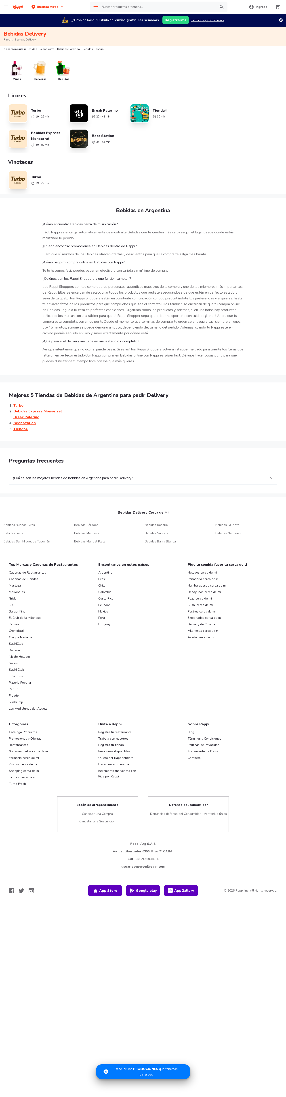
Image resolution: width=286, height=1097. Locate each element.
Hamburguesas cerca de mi (207, 585)
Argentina (105, 572)
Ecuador (104, 605)
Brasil (102, 579)
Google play (143, 890)
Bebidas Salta (13, 533)
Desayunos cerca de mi (204, 592)
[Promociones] (143, 1071)
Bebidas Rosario (156, 525)
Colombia (104, 592)
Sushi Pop (16, 702)
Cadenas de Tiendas (23, 579)
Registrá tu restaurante (115, 732)
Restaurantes (18, 745)
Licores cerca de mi (22, 777)
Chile (101, 585)
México (103, 611)
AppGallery (181, 890)
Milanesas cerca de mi (203, 631)
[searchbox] (157, 7)
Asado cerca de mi (201, 637)
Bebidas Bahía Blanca (160, 541)
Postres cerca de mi (202, 611)
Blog (191, 732)
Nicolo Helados (20, 657)
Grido (13, 598)
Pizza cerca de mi (200, 598)
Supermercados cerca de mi (28, 751)
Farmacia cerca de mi (24, 758)
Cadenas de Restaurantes (27, 572)
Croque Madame (20, 637)
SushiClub (16, 644)
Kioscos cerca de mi (23, 764)
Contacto (194, 758)
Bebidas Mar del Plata (89, 541)
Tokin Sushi (17, 676)
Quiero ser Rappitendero (115, 758)
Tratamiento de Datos (203, 751)
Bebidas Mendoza (86, 533)
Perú (101, 618)
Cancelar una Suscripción (97, 821)
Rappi (7, 39)
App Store (105, 890)
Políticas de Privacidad (203, 745)
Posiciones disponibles (114, 751)
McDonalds (17, 592)
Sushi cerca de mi (200, 605)
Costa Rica (106, 598)
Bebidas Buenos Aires (19, 525)
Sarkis (13, 663)
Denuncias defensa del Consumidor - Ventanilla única (188, 814)
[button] (48, 6)
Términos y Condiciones (204, 738)
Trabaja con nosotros (113, 738)
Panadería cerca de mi (203, 579)
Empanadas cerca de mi (204, 618)
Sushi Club (16, 670)
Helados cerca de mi (202, 572)
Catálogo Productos (23, 732)
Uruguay (104, 624)
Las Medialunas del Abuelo (28, 708)
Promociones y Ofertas (25, 738)
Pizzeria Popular (20, 683)
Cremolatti (16, 631)
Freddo (14, 696)
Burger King (17, 611)
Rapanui (15, 650)
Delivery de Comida (201, 624)
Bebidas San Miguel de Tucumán (27, 541)
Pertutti (14, 689)
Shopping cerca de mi (24, 771)
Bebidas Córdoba (86, 525)
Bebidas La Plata (227, 525)
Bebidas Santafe (156, 533)
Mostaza (15, 585)
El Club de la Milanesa (25, 618)
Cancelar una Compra (97, 814)
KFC (11, 605)
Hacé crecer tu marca (113, 764)
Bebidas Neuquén (228, 533)
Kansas (14, 624)
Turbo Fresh (17, 784)
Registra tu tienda (111, 745)
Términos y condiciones (207, 20)
